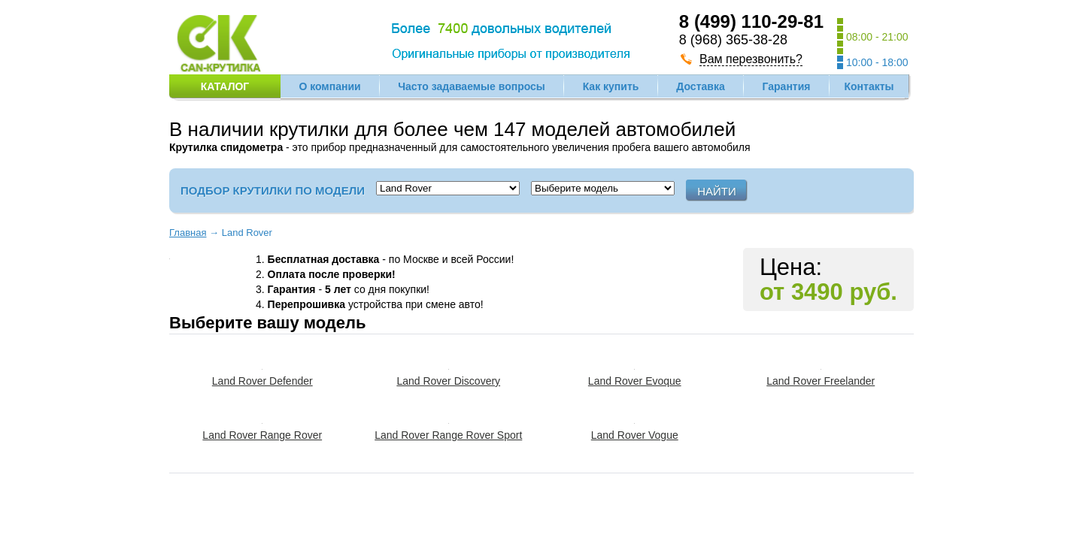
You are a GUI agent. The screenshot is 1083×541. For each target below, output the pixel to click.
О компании (329, 86)
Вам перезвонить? (750, 59)
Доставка (700, 86)
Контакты (868, 86)
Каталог (225, 86)
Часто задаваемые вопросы (471, 86)
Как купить (611, 86)
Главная (187, 232)
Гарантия (787, 86)
